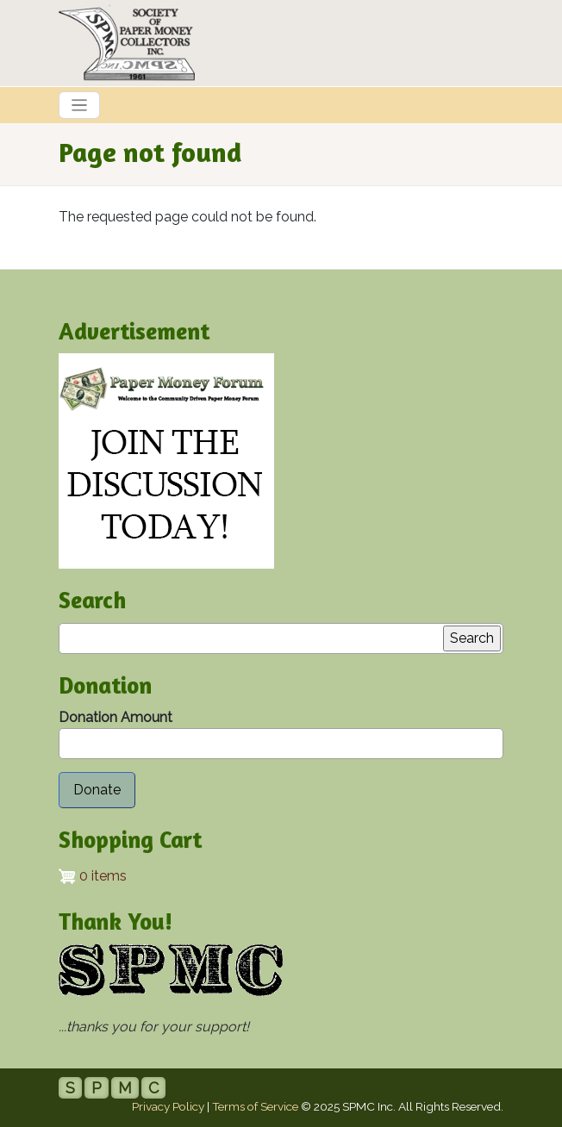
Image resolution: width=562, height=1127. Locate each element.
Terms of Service (255, 1106)
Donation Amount (115, 717)
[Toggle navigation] (79, 105)
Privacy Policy (168, 1106)
